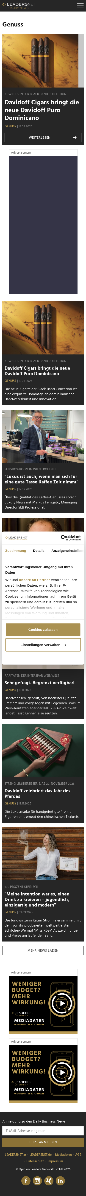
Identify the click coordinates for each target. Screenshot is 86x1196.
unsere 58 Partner (34, 580)
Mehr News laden (43, 950)
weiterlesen (53, 138)
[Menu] (80, 6)
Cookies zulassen (43, 630)
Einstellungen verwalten (43, 644)
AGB (78, 1154)
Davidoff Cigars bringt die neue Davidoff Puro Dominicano (42, 110)
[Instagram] (37, 1181)
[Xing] (48, 1181)
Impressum (55, 1161)
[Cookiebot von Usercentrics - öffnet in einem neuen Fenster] (61, 538)
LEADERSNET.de (41, 1154)
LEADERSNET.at (15, 1154)
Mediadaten (63, 1154)
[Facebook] (26, 1181)
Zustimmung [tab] (15, 551)
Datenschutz (35, 1161)
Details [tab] (38, 551)
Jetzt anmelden (43, 1142)
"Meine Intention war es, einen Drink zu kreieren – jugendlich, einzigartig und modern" (37, 899)
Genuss (10, 126)
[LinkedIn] (60, 1181)
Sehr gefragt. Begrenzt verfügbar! (40, 683)
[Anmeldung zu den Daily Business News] (43, 1130)
